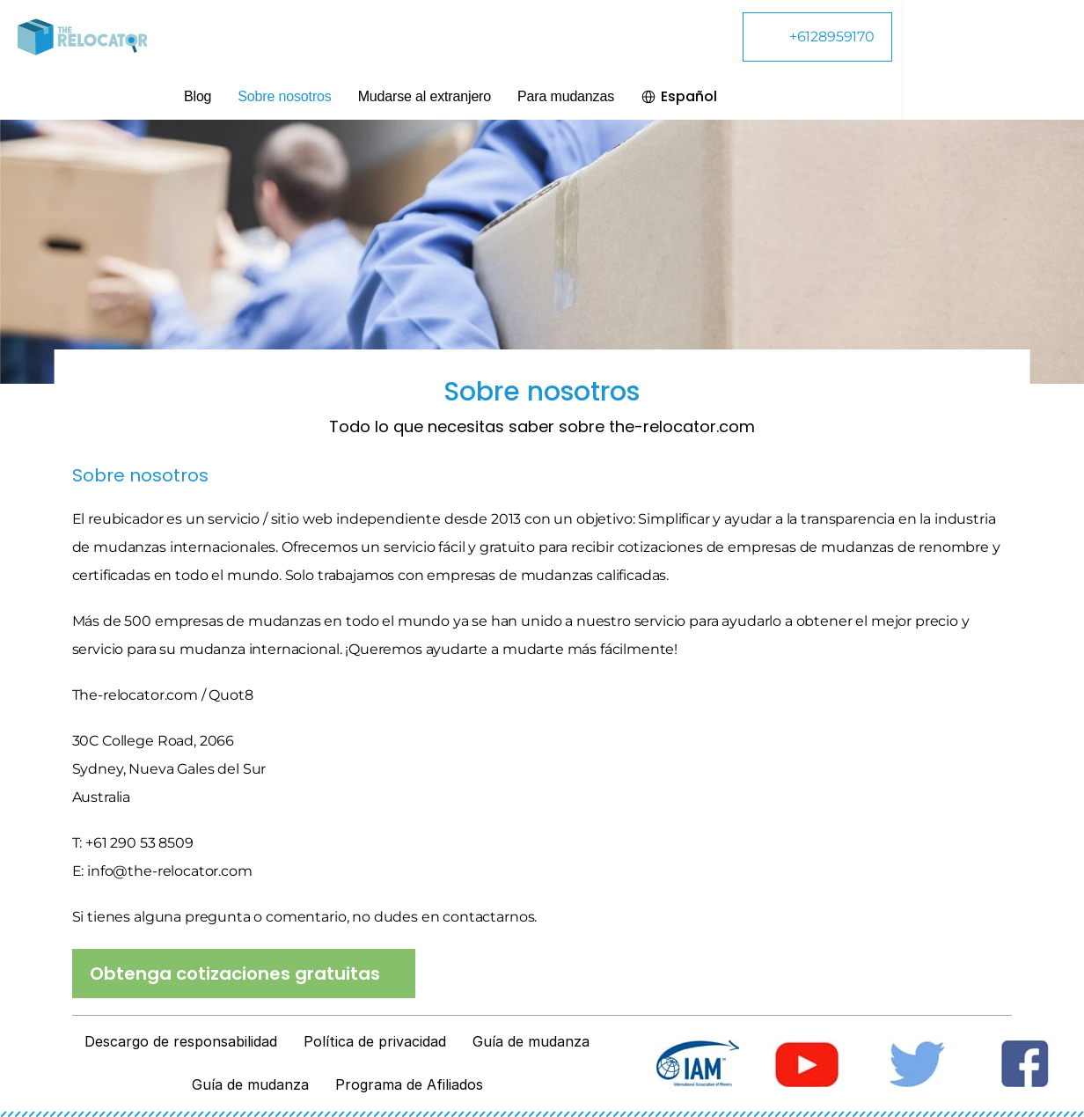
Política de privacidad (375, 1041)
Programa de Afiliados (409, 1084)
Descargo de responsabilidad (180, 1041)
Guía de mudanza (531, 1041)
